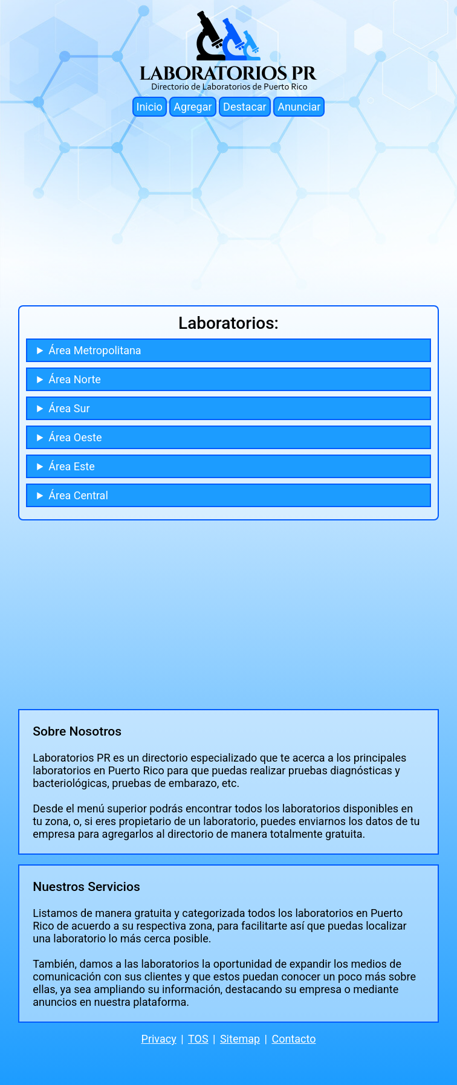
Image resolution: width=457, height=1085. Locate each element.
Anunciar (298, 106)
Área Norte (74, 379)
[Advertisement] (228, 211)
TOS (198, 1038)
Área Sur (68, 408)
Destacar (245, 106)
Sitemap (240, 1038)
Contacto (293, 1038)
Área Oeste (75, 437)
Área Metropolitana (94, 350)
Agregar (192, 106)
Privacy (159, 1038)
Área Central (78, 495)
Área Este (71, 466)
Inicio (150, 106)
